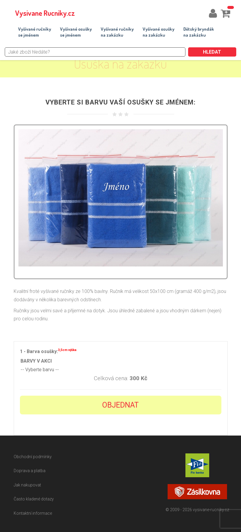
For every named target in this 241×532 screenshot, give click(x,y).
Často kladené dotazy (34, 499)
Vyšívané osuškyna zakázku (158, 32)
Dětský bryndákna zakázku (198, 32)
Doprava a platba (29, 470)
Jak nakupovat (27, 485)
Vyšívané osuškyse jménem (76, 32)
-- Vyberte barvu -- (120, 370)
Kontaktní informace (33, 513)
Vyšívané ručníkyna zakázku (117, 32)
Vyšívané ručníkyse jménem (34, 32)
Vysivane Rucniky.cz (45, 13)
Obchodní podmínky (33, 456)
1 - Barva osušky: (48, 350)
